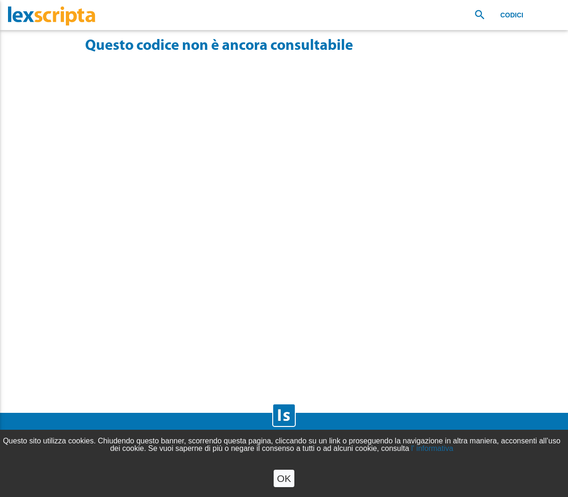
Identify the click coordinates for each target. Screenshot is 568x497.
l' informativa (432, 448)
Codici (511, 15)
